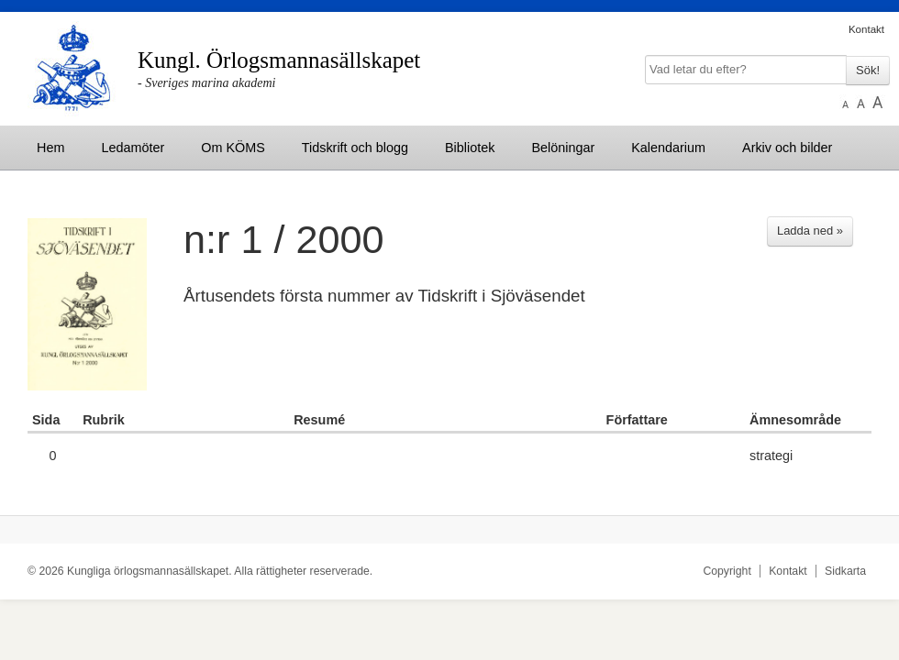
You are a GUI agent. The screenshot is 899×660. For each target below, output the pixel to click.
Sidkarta (845, 571)
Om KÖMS (233, 147)
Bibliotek (469, 147)
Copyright (726, 571)
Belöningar (562, 147)
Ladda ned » (810, 230)
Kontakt (866, 29)
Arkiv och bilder (787, 147)
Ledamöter (132, 147)
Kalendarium (668, 147)
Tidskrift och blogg (355, 147)
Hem (50, 147)
